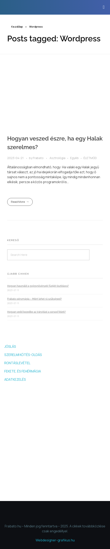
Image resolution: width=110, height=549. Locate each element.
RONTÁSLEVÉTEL (17, 363)
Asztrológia (57, 158)
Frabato (38, 158)
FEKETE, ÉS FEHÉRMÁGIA (22, 371)
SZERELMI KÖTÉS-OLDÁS (23, 354)
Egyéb (74, 158)
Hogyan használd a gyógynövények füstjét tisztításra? (38, 285)
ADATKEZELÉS (15, 379)
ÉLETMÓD (90, 158)
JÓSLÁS (10, 346)
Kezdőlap (17, 26)
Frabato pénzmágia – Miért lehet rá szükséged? (34, 298)
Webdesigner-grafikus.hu (55, 540)
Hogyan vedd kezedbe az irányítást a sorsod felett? (36, 311)
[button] (104, 7)
